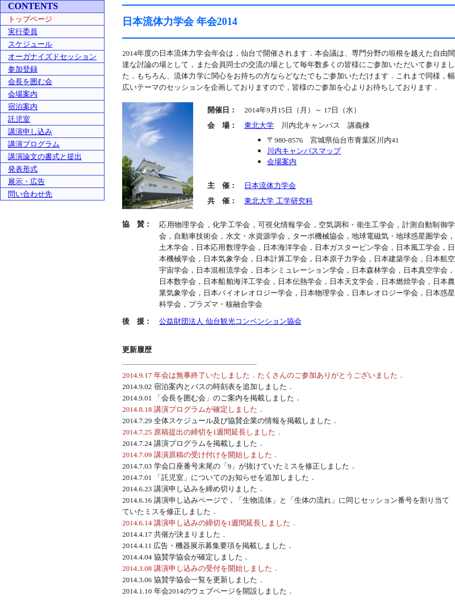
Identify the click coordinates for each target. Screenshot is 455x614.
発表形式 (22, 169)
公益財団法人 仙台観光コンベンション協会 (230, 321)
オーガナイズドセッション (52, 56)
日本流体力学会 (270, 185)
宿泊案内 (22, 106)
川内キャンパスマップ (304, 151)
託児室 (19, 119)
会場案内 (22, 94)
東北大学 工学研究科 (278, 201)
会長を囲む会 (30, 81)
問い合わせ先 (30, 194)
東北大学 (259, 125)
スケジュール (30, 44)
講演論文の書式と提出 (45, 156)
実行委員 (22, 31)
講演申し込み (30, 131)
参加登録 (22, 69)
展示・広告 (26, 181)
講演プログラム (34, 144)
